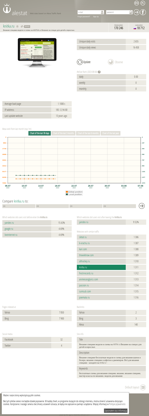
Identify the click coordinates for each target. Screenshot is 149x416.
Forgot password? (84, 16)
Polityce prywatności (117, 404)
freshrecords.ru (86, 273)
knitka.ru (83, 267)
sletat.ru (83, 237)
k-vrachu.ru (84, 243)
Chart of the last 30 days (39, 133)
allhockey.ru (84, 261)
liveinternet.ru (11, 235)
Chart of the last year (110, 133)
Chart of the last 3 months (63, 133)
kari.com (83, 249)
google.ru (9, 229)
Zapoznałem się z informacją (116, 410)
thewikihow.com (86, 255)
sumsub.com (85, 291)
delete (27, 26)
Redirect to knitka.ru (21, 26)
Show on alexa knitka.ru (17, 26)
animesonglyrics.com (88, 279)
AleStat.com (37, 9)
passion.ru (84, 285)
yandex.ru (9, 222)
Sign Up (96, 16)
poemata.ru (84, 297)
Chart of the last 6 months (88, 133)
